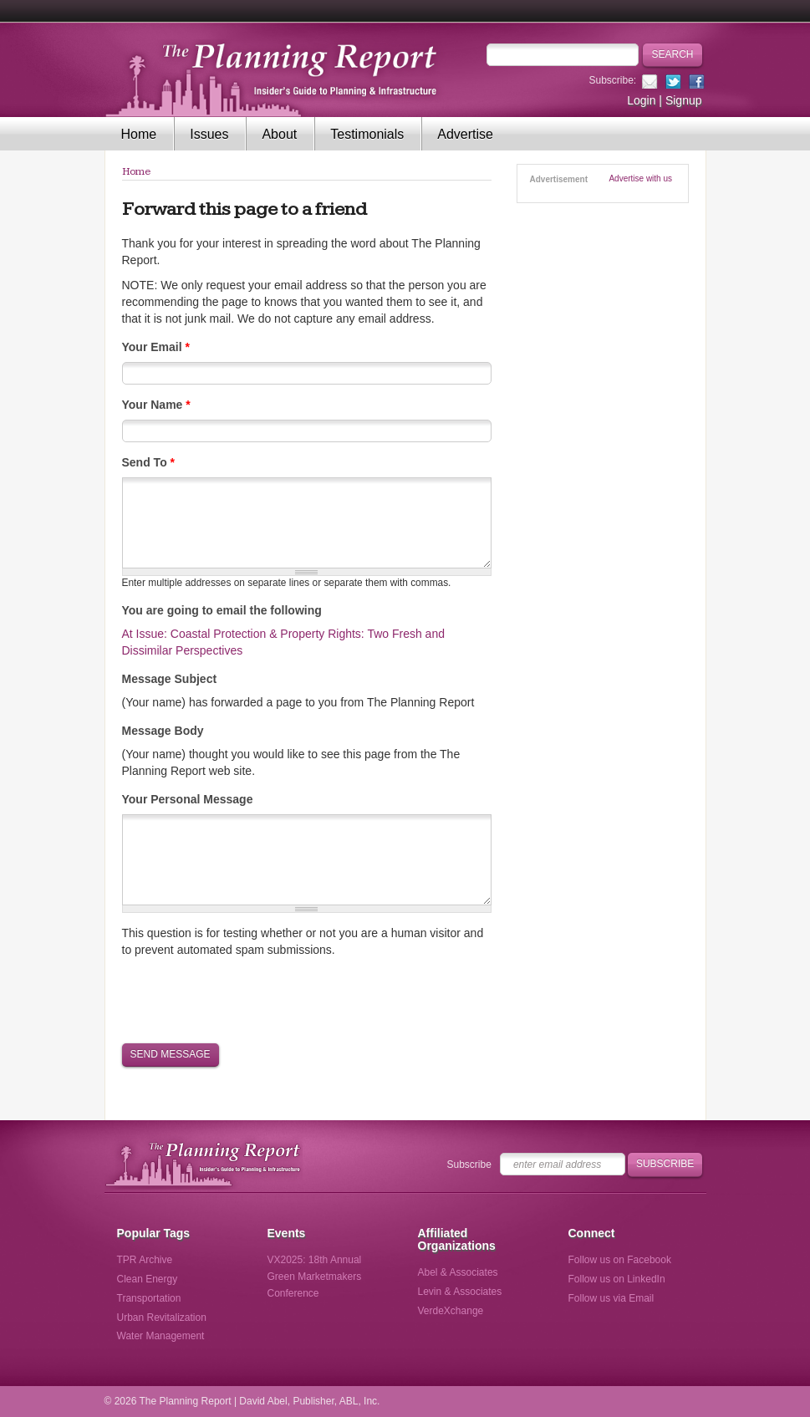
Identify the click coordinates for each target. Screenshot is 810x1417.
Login (641, 100)
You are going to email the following (222, 610)
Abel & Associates (458, 1272)
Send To (149, 462)
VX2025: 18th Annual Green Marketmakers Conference (314, 1276)
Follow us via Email (611, 1298)
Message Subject (169, 679)
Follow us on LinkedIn (616, 1279)
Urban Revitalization (161, 1317)
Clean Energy (147, 1279)
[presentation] (249, 999)
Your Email (156, 347)
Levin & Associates (460, 1291)
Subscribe (469, 1164)
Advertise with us (640, 178)
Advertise (465, 134)
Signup (683, 100)
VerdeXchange (451, 1311)
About (279, 134)
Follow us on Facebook (619, 1260)
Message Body (163, 730)
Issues (209, 134)
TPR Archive (145, 1260)
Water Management (161, 1336)
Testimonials (367, 134)
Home (139, 134)
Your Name (156, 404)
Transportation (149, 1298)
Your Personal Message (187, 799)
